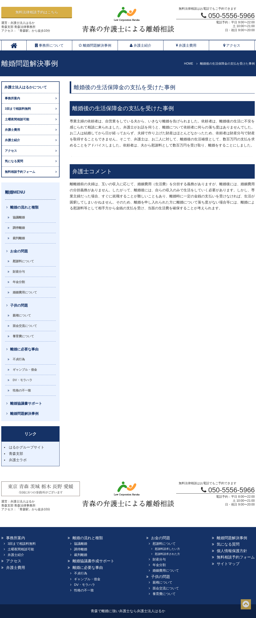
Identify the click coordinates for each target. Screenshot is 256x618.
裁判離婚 (19, 238)
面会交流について (25, 326)
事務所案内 (12, 98)
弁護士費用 (186, 45)
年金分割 (19, 282)
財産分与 (19, 271)
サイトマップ (228, 563)
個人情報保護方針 (232, 551)
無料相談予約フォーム (20, 172)
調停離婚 (19, 228)
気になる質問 (14, 161)
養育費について (23, 336)
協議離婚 (19, 217)
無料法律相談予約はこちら (36, 12)
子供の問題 (19, 305)
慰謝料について (23, 261)
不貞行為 (19, 359)
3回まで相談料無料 (18, 108)
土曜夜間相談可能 (17, 119)
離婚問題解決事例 (95, 45)
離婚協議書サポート (26, 403)
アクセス (232, 45)
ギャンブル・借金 (25, 369)
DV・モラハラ (22, 380)
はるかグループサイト (26, 447)
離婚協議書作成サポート (93, 561)
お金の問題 (19, 251)
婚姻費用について (25, 292)
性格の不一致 (22, 390)
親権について (22, 315)
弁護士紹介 (140, 45)
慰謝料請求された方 (167, 553)
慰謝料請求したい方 (167, 548)
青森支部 (16, 454)
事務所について (49, 45)
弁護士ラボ (18, 460)
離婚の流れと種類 (24, 207)
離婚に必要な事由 (24, 349)
